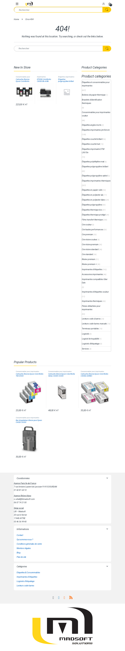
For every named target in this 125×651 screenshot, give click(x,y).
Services (85, 349)
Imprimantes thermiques (92, 301)
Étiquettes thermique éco (92, 210)
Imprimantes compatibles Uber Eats (95, 281)
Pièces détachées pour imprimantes (91, 308)
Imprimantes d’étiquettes (27, 577)
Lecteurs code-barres (25, 585)
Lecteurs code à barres (91, 319)
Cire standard (87, 254)
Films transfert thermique (92, 220)
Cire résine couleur (89, 239)
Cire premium (87, 234)
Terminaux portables (90, 328)
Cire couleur (87, 224)
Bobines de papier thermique (93, 95)
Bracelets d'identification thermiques (92, 101)
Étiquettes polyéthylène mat (93, 161)
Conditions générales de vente (29, 544)
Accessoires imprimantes (92, 274)
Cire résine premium (90, 244)
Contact (20, 535)
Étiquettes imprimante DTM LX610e (93, 151)
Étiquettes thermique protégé (94, 215)
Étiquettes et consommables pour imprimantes (96, 84)
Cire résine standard (90, 249)
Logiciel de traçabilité (90, 339)
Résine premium (88, 259)
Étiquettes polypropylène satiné (95, 176)
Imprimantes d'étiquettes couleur (95, 292)
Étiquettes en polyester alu (92, 195)
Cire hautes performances (92, 229)
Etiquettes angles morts (91, 125)
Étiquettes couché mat (91, 144)
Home (16, 19)
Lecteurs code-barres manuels (94, 324)
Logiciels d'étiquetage (90, 344)
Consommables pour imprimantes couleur (23, 77)
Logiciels (85, 334)
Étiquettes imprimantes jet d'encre (96, 130)
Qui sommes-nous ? (25, 539)
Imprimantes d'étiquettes (41, 77)
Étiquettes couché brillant (92, 139)
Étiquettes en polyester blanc (93, 200)
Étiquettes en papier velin (92, 190)
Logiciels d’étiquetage (25, 581)
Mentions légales (24, 548)
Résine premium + (89, 264)
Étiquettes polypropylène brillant (95, 166)
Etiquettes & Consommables (28, 572)
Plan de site (21, 557)
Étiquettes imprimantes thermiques (96, 181)
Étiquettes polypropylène (92, 205)
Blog (18, 553)
